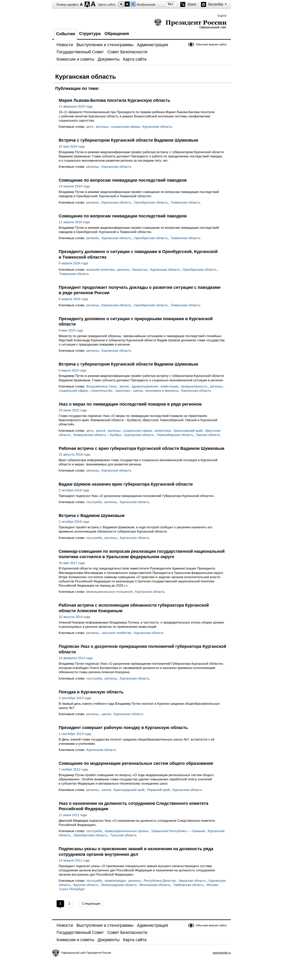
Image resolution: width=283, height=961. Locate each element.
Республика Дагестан (160, 881)
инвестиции (169, 386)
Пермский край (158, 790)
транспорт (122, 390)
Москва (212, 885)
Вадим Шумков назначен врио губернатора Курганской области (126, 484)
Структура (90, 33)
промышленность (194, 386)
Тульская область (123, 835)
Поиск (191, 4)
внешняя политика (100, 269)
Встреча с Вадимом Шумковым (91, 515)
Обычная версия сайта (211, 44)
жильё (124, 386)
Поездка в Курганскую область (91, 692)
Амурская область (192, 881)
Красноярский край (188, 430)
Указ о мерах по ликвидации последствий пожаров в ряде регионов (130, 404)
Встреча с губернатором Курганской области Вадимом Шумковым (128, 140)
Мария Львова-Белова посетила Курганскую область (114, 100)
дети (89, 127)
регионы (102, 127)
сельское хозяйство (116, 633)
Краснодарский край (129, 790)
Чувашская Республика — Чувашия (178, 831)
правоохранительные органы (126, 831)
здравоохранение (144, 386)
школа (138, 390)
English (222, 15)
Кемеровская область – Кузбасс (97, 435)
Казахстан (140, 269)
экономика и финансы (162, 390)
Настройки (215, 4)
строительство (101, 390)
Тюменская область (185, 202)
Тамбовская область (188, 885)
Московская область (154, 885)
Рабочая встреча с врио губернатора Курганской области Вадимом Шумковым (142, 448)
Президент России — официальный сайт (190, 23)
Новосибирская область (175, 435)
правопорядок (115, 881)
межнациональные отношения (109, 592)
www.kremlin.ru (222, 952)
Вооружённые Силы (101, 386)
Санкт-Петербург (72, 889)
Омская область (208, 435)
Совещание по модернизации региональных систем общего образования (136, 763)
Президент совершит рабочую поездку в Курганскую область (123, 727)
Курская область (85, 885)
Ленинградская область (119, 885)
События (65, 33)
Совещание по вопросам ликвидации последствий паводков (123, 180)
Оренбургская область (151, 202)
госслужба (94, 502)
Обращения (116, 33)
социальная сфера (125, 127)
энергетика (162, 430)
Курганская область (157, 127)
